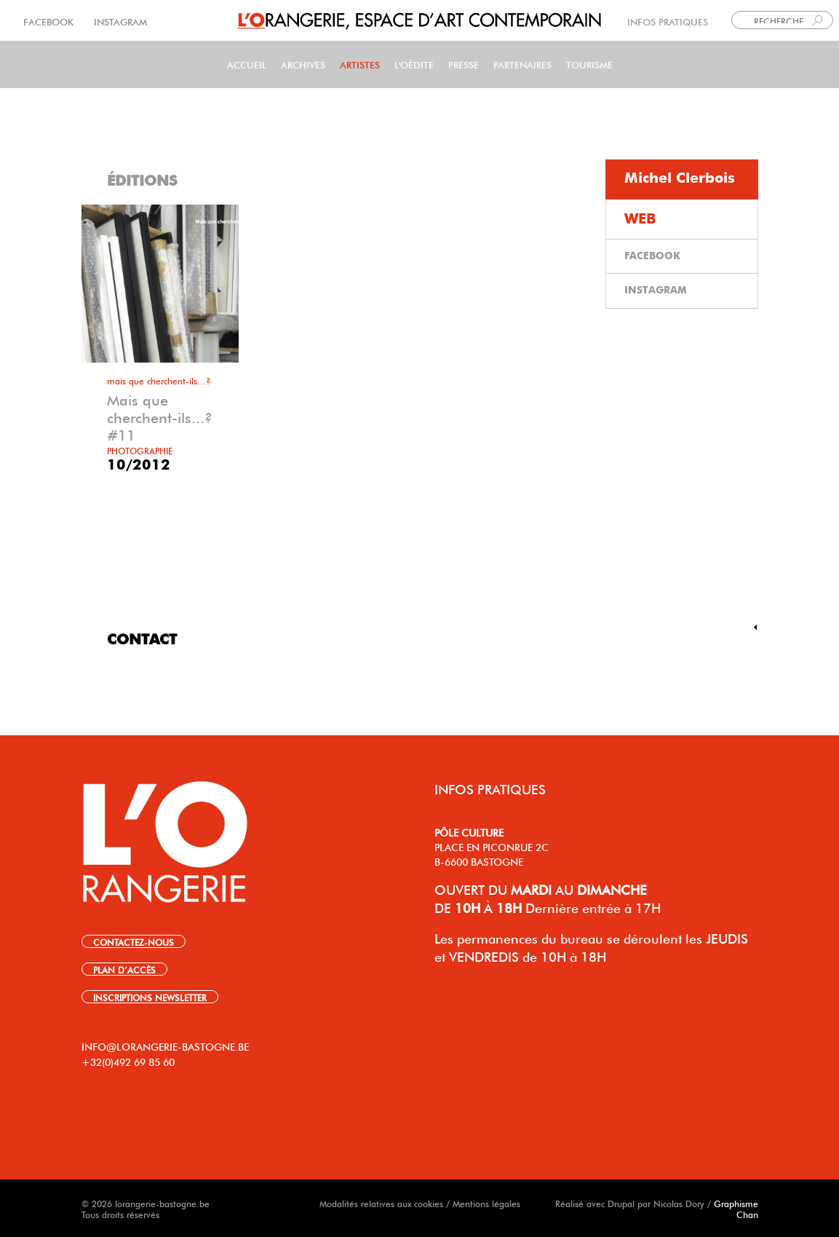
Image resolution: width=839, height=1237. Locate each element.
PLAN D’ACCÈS (124, 969)
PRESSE (463, 63)
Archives (303, 63)
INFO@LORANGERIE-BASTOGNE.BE (165, 1045)
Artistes (360, 63)
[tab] (681, 179)
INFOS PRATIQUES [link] (667, 20)
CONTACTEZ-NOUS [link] (133, 941)
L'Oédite (414, 63)
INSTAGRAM (119, 20)
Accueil (246, 63)
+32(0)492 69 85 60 (128, 1061)
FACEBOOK (49, 20)
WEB (640, 219)
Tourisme (589, 63)
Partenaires (522, 63)
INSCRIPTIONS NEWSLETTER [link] (150, 997)
